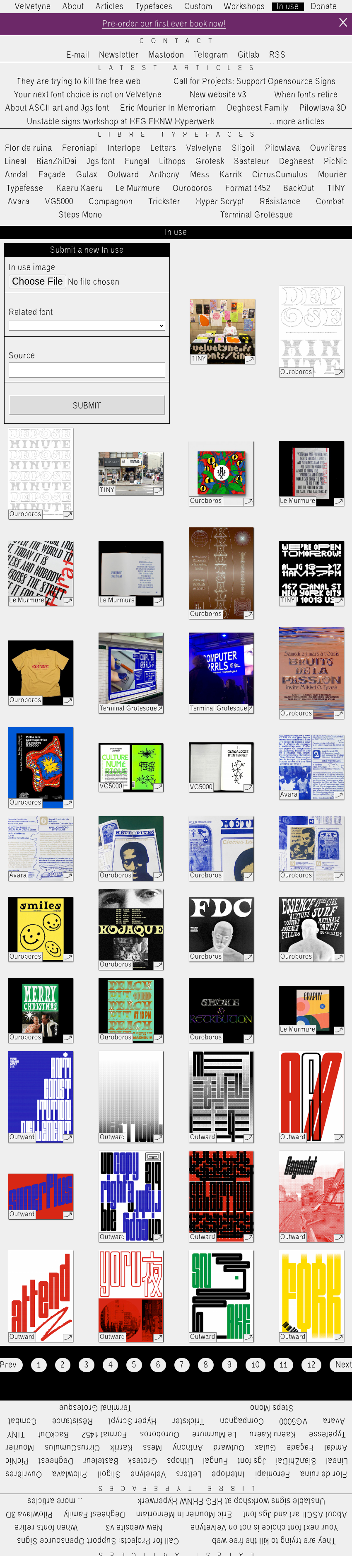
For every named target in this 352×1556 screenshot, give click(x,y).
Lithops (172, 161)
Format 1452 (247, 188)
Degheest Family (258, 108)
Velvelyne (204, 148)
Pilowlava (282, 148)
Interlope (124, 148)
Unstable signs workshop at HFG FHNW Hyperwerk (121, 122)
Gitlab (249, 55)
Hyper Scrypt (220, 202)
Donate (324, 6)
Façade (52, 175)
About (73, 6)
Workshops (244, 6)
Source (22, 356)
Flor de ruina (28, 148)
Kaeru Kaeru (79, 188)
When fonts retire (306, 95)
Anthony (164, 175)
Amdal (16, 175)
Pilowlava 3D (323, 108)
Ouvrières (328, 148)
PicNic (335, 161)
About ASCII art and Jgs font (57, 108)
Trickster (164, 202)
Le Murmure (138, 188)
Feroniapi (79, 148)
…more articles (297, 122)
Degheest (296, 161)
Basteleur (252, 161)
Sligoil (243, 148)
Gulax (87, 175)
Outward (123, 175)
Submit (87, 406)
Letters (163, 148)
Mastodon (166, 55)
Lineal (16, 161)
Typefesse (24, 188)
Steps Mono (80, 215)
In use (288, 6)
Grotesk (209, 161)
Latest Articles (179, 68)
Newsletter (119, 55)
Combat (330, 202)
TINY (336, 188)
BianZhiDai (56, 161)
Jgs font (101, 161)
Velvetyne (33, 6)
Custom (198, 6)
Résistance (280, 202)
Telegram (211, 55)
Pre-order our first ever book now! (164, 24)
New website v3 (218, 95)
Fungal (137, 161)
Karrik (230, 175)
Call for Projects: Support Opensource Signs (255, 81)
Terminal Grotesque (256, 215)
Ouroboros (192, 188)
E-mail (77, 55)
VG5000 (59, 202)
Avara (19, 202)
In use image (32, 268)
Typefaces (154, 6)
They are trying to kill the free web (79, 81)
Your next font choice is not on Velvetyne (88, 95)
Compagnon (111, 202)
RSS (277, 55)
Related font (31, 312)
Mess (200, 175)
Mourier (332, 175)
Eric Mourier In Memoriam (168, 108)
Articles (110, 6)
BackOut (298, 188)
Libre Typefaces (179, 135)
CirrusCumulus (280, 175)
